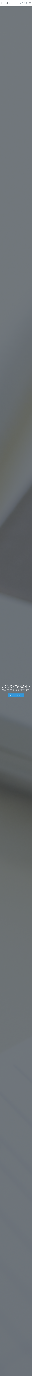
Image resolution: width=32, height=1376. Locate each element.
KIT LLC (5, 3)
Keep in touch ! (16, 695)
